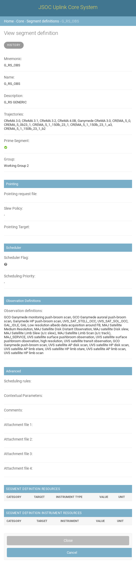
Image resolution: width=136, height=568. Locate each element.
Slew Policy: (13, 208)
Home (9, 21)
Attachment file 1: (18, 425)
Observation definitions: (23, 311)
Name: (9, 77)
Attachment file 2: (18, 439)
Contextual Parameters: (23, 396)
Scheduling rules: (17, 381)
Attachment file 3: (18, 454)
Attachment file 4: (18, 468)
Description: (13, 96)
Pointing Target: (17, 227)
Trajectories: (14, 114)
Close (68, 540)
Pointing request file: (20, 194)
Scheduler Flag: (16, 258)
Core (20, 21)
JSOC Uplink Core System (68, 7)
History (14, 45)
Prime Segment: (16, 141)
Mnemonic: (13, 59)
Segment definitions (43, 21)
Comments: (13, 410)
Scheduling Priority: (19, 276)
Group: (9, 159)
